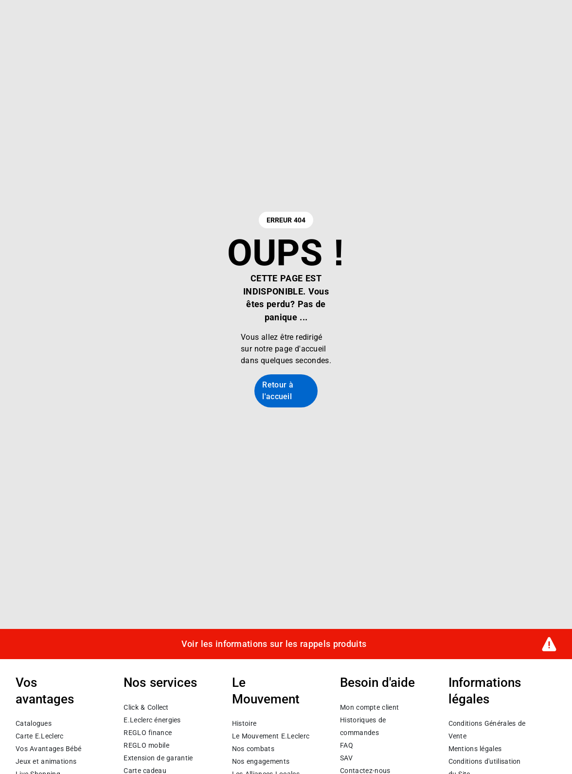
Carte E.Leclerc (39, 736)
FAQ (346, 745)
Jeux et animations (46, 761)
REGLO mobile (146, 745)
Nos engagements (260, 761)
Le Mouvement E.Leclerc (270, 736)
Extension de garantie (158, 758)
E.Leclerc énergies (152, 720)
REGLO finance (148, 733)
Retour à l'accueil (277, 391)
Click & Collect (146, 707)
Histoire (244, 723)
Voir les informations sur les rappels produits (273, 644)
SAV (346, 758)
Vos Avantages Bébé (48, 749)
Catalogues (34, 723)
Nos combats (253, 749)
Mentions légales (475, 749)
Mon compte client (369, 707)
